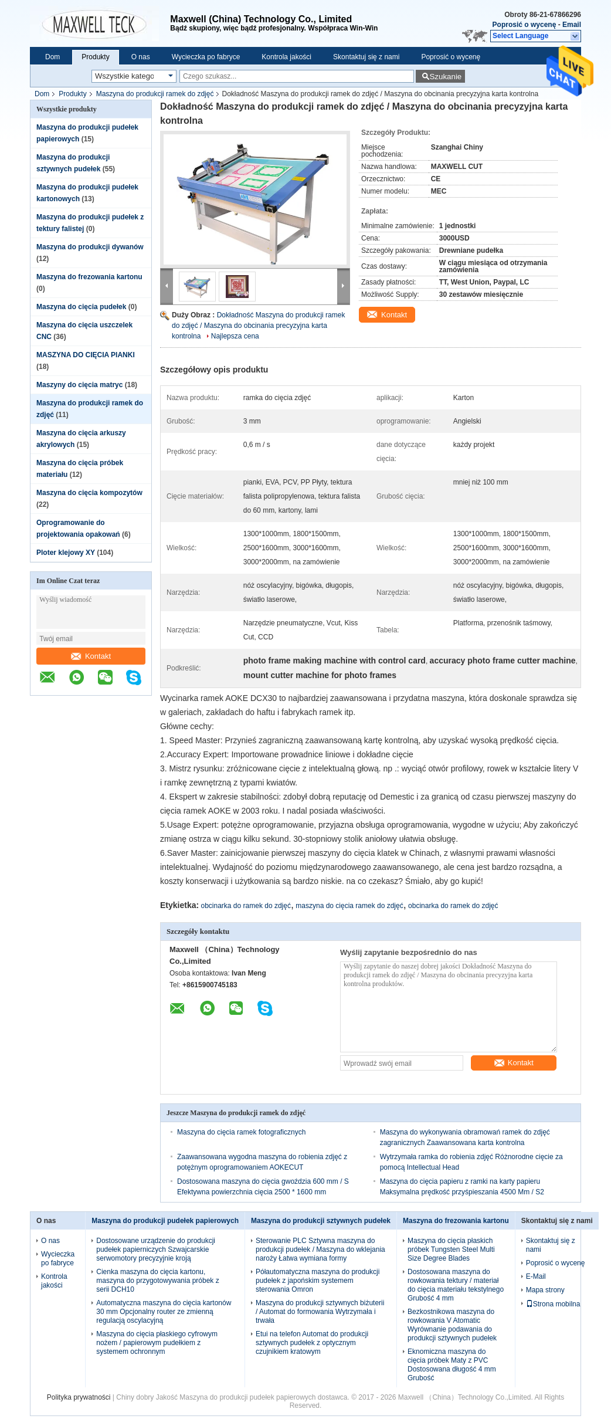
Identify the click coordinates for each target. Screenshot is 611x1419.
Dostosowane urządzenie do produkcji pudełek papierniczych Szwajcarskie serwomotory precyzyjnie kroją (155, 1249)
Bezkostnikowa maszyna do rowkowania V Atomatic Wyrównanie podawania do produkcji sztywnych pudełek (452, 1325)
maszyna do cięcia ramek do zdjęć (349, 906)
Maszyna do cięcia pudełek (81, 307)
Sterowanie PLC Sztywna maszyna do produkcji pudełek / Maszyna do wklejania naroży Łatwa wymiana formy (320, 1249)
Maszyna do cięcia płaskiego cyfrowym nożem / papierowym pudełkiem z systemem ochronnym (157, 1343)
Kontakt (91, 656)
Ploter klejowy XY (65, 552)
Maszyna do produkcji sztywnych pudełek (321, 1221)
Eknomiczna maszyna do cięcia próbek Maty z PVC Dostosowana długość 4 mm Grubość (452, 1364)
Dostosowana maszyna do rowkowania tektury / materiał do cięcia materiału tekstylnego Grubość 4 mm (456, 1285)
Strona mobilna (553, 1304)
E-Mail (536, 1276)
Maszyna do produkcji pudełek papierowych (165, 1221)
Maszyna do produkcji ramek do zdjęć (155, 94)
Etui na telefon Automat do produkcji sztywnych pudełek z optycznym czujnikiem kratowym (312, 1343)
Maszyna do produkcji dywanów (90, 247)
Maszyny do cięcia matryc (79, 385)
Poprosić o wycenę (524, 25)
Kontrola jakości (286, 57)
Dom (52, 57)
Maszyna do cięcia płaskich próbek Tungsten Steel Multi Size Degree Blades (451, 1249)
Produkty (95, 57)
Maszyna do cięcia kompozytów (89, 493)
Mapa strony (545, 1290)
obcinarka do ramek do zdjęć (246, 906)
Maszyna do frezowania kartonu (89, 277)
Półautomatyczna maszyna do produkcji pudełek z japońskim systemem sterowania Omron (317, 1280)
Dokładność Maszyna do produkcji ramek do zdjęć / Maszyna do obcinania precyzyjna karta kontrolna (258, 325)
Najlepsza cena (235, 336)
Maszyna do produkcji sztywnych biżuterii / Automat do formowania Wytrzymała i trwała (320, 1312)
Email (571, 25)
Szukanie (445, 76)
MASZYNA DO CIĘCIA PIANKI (85, 355)
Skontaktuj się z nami (366, 57)
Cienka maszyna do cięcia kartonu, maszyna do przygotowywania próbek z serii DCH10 (157, 1280)
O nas (140, 57)
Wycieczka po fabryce (206, 57)
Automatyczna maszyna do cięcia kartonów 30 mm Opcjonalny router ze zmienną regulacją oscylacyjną (163, 1312)
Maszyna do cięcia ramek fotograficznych (241, 1132)
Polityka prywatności (79, 1397)
